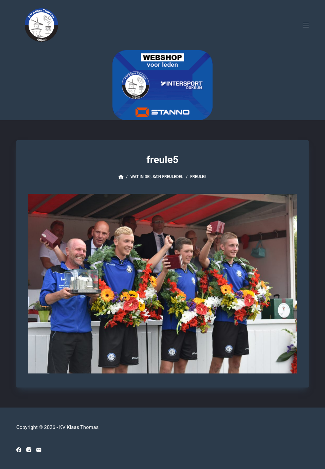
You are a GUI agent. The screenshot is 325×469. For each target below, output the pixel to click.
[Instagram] (28, 449)
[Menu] (306, 25)
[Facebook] (18, 449)
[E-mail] (38, 449)
